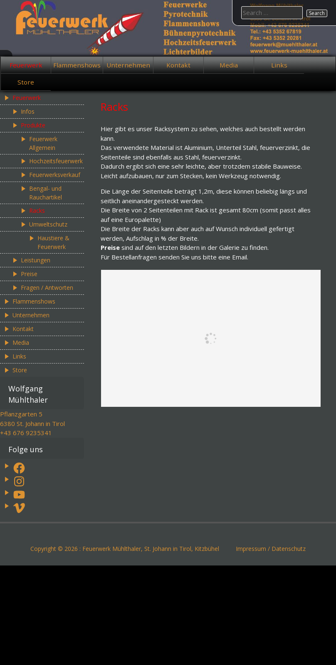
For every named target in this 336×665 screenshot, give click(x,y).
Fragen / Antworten (47, 287)
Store (25, 82)
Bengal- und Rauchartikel (45, 192)
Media (229, 65)
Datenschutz (289, 549)
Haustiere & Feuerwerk (53, 242)
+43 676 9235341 (26, 432)
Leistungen (35, 260)
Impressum (251, 549)
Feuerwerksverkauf (54, 175)
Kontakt (178, 65)
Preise (29, 274)
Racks (37, 210)
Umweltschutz (48, 224)
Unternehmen (128, 65)
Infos (28, 111)
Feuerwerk (26, 65)
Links (279, 65)
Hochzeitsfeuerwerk (56, 161)
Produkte (33, 125)
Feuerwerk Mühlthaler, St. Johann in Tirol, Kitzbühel (150, 549)
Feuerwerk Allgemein (43, 143)
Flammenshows (77, 65)
